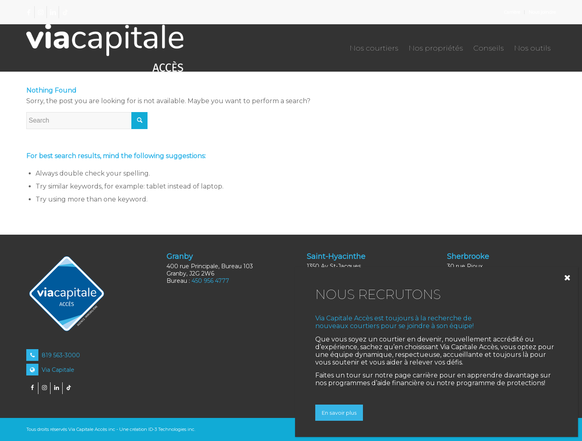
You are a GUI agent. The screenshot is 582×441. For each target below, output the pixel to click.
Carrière (512, 12)
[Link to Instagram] (40, 12)
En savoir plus (339, 412)
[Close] (569, 277)
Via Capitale (50, 369)
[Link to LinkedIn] (53, 12)
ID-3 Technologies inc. (171, 429)
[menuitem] (512, 12)
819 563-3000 (53, 355)
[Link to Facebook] (28, 12)
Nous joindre (542, 12)
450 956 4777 (210, 280)
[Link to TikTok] (65, 12)
